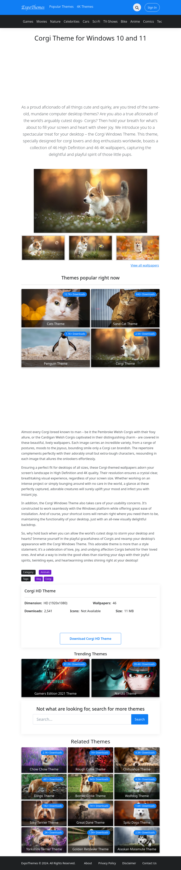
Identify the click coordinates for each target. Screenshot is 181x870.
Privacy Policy (107, 863)
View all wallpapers (145, 265)
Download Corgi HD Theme (90, 638)
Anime (135, 21)
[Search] (137, 7)
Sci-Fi (96, 21)
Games (28, 21)
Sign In (152, 7)
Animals (45, 572)
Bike (124, 21)
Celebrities (71, 21)
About (88, 863)
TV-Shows (110, 21)
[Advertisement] (90, 73)
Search (140, 719)
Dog (38, 579)
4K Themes (85, 6)
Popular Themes (61, 6)
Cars (86, 21)
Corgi (49, 579)
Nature (55, 21)
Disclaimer (129, 863)
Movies (41, 21)
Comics (148, 21)
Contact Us (149, 863)
